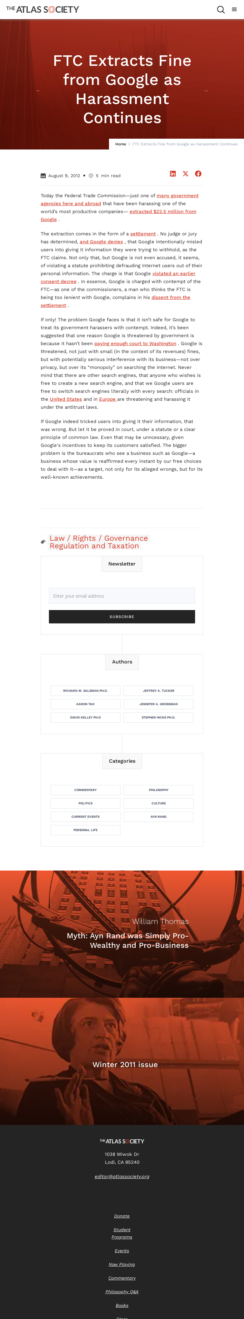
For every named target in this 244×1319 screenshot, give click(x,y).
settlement (143, 234)
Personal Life (85, 830)
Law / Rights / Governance (99, 538)
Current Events (85, 816)
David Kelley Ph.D (85, 717)
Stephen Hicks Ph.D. (158, 717)
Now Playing (122, 1264)
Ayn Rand (158, 816)
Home (120, 144)
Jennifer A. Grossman (158, 704)
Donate (122, 1215)
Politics (85, 803)
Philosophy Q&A (122, 1291)
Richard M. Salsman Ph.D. (85, 690)
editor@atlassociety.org (122, 1176)
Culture (159, 803)
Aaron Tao (85, 704)
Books (122, 1305)
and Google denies (101, 242)
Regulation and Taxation (94, 546)
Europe (108, 399)
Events (122, 1250)
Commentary (85, 790)
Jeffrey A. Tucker (158, 690)
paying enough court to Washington (135, 343)
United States (66, 399)
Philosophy (158, 790)
